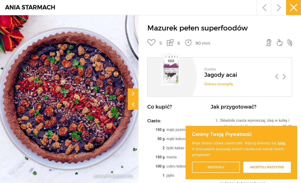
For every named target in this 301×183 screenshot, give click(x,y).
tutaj (281, 143)
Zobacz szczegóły (218, 84)
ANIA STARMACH (30, 7)
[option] (219, 75)
